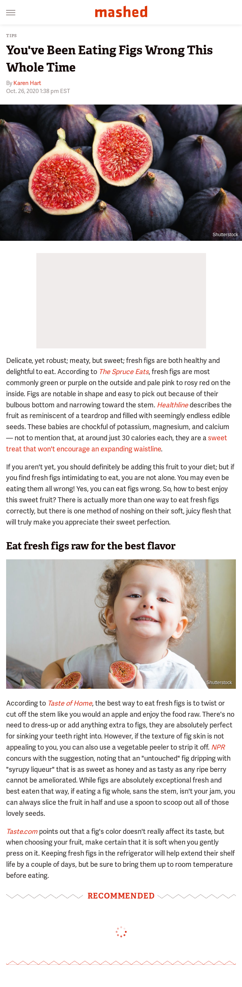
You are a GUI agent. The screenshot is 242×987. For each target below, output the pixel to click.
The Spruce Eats (124, 371)
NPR (217, 747)
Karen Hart (27, 83)
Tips (11, 36)
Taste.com (21, 831)
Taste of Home (69, 703)
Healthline (172, 404)
